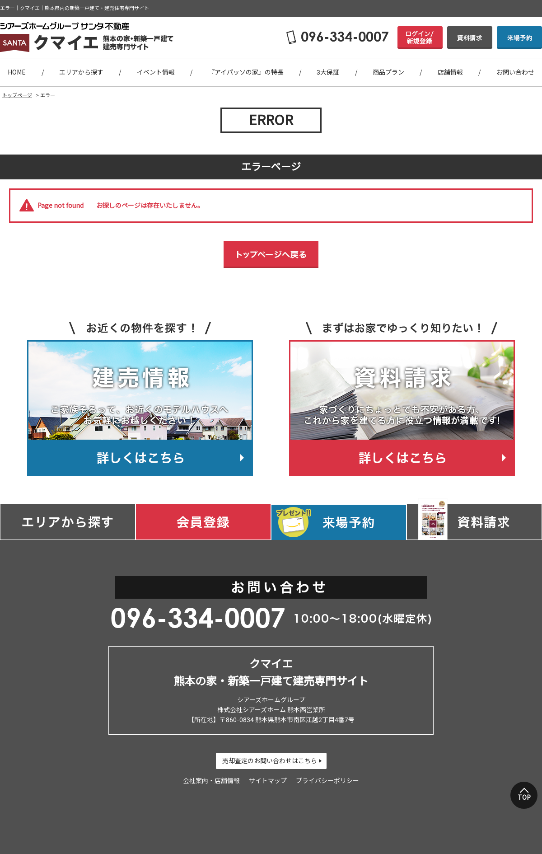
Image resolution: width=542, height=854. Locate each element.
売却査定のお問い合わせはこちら (269, 761)
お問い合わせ (515, 72)
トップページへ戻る (271, 254)
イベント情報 (156, 72)
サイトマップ (268, 780)
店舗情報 (450, 72)
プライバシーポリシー (327, 780)
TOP (524, 797)
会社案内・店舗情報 (211, 780)
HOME (17, 72)
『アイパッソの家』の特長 (246, 72)
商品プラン (388, 72)
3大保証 (328, 72)
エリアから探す (81, 72)
